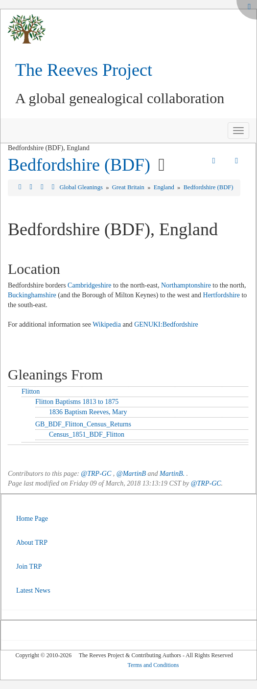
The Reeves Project (83, 70)
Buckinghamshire (32, 295)
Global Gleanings (81, 187)
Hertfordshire (221, 295)
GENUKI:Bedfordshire (166, 324)
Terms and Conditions (153, 665)
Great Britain (129, 187)
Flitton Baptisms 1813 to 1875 (76, 401)
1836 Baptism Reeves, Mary (88, 412)
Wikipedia (107, 324)
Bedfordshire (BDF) (79, 165)
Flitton (31, 391)
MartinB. (172, 473)
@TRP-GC (96, 473)
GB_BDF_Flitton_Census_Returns (83, 424)
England (165, 187)
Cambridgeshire (89, 285)
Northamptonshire (186, 285)
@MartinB (131, 473)
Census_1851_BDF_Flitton (86, 434)
